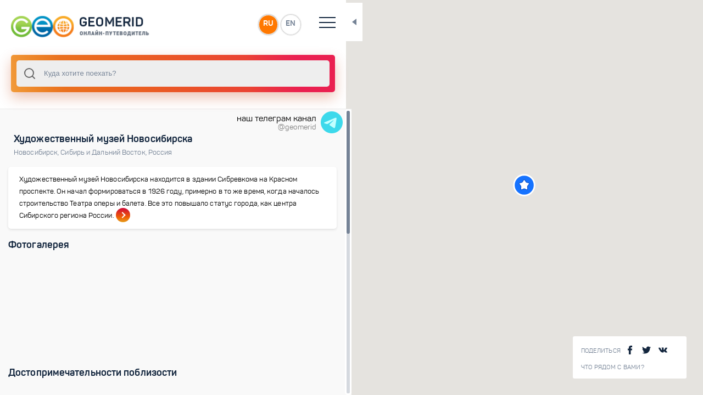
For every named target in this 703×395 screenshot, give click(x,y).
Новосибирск (37, 152)
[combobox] (148, 73)
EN (241, 24)
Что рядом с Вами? (612, 367)
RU (218, 24)
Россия (160, 152)
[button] (499, 185)
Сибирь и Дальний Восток (104, 152)
